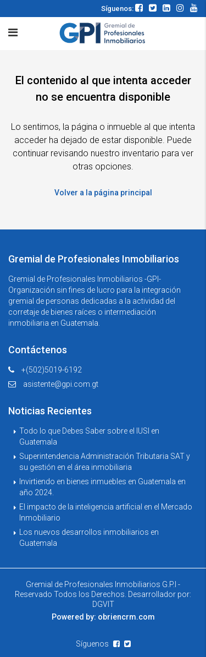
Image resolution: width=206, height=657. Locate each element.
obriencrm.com (126, 616)
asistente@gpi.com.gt (60, 384)
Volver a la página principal (103, 192)
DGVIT (103, 604)
